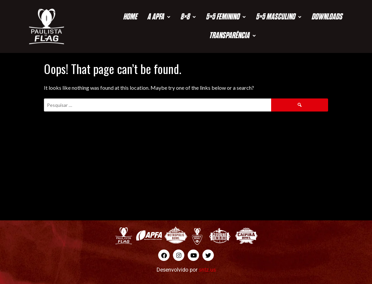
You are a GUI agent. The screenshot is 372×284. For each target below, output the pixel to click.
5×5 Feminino (226, 17)
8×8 (188, 17)
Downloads (326, 17)
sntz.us (207, 270)
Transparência (232, 35)
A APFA (158, 17)
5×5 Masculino (278, 17)
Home (130, 17)
